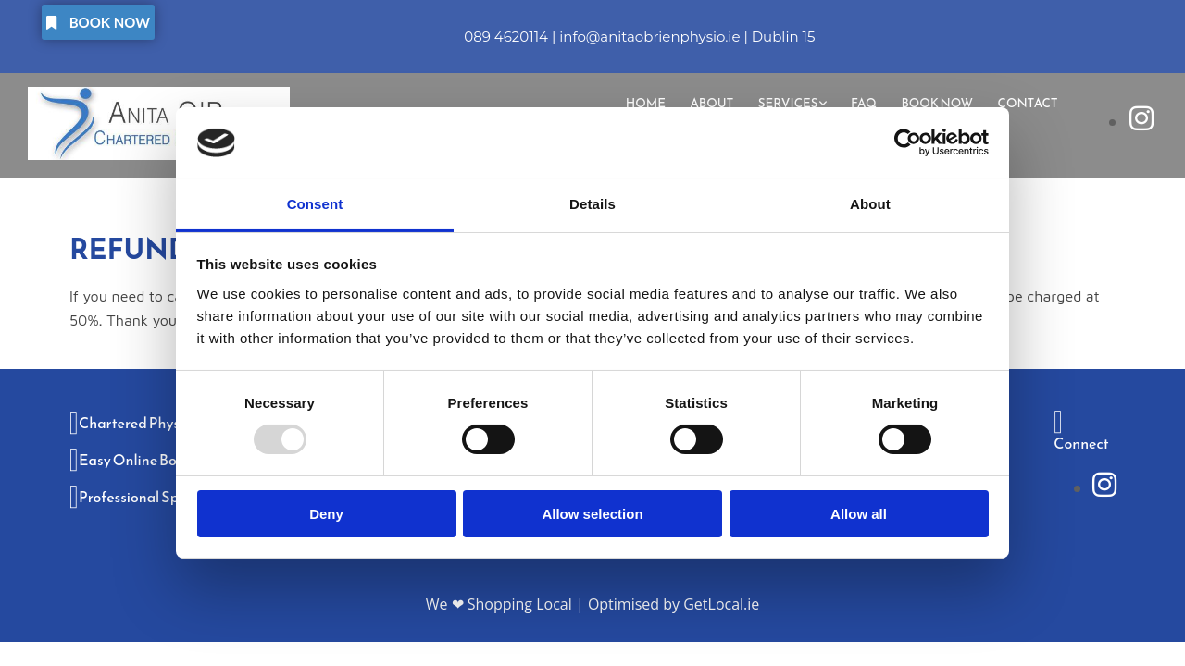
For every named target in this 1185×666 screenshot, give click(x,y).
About (721, 102)
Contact (1029, 102)
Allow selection (592, 514)
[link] (799, 102)
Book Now (940, 102)
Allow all (858, 514)
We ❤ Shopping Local (499, 604)
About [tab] (870, 204)
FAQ (868, 102)
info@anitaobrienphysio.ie (649, 36)
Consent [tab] (315, 204)
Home (656, 102)
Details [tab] (592, 204)
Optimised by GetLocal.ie (673, 604)
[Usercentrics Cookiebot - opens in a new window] (908, 142)
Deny (326, 514)
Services (795, 102)
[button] (98, 22)
